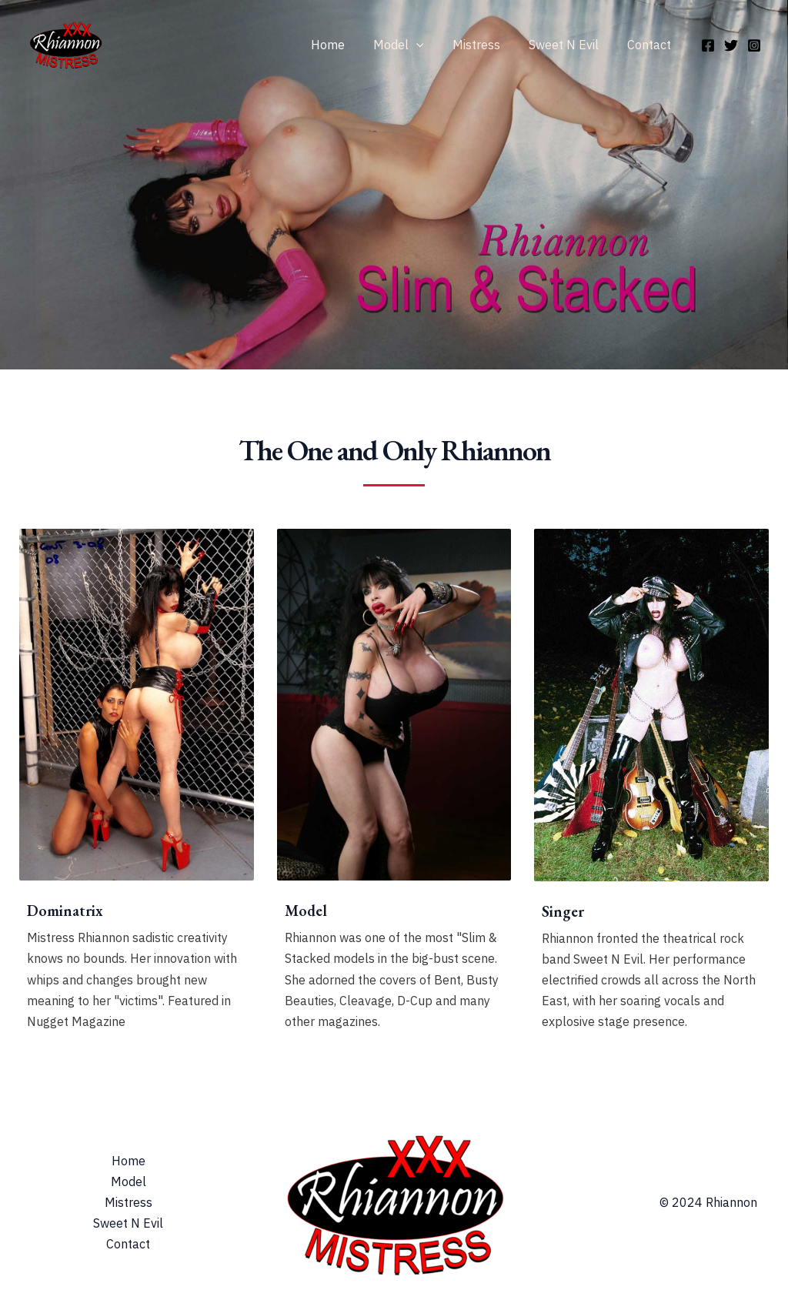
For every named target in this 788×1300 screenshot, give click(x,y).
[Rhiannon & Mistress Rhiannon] (65, 43)
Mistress (486, 44)
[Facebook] (708, 45)
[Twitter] (731, 45)
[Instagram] (754, 45)
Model (412, 44)
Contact (651, 44)
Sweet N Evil (570, 44)
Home (345, 44)
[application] (430, 44)
